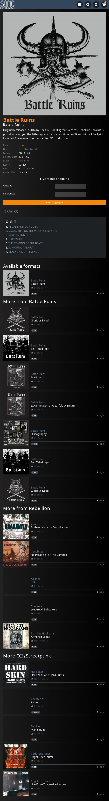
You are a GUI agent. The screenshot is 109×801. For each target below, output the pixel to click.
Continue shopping (54, 179)
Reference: (9, 193)
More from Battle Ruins (29, 301)
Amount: (7, 185)
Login (22, 145)
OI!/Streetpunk (28, 149)
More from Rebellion (26, 508)
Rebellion (24, 160)
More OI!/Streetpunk (27, 656)
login (102, 293)
